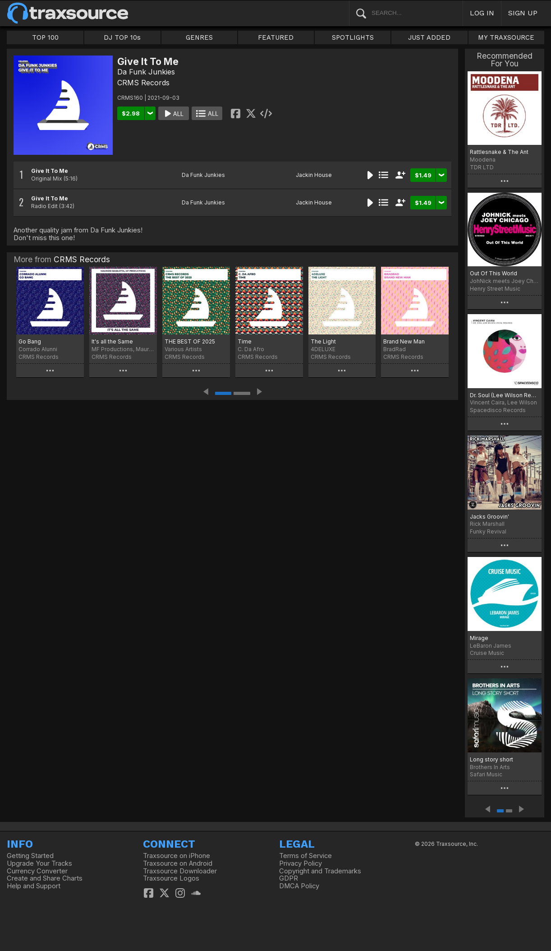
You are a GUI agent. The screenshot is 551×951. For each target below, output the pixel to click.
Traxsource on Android (177, 863)
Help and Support (33, 886)
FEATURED (276, 37)
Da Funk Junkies (146, 71)
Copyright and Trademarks (320, 871)
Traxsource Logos (171, 878)
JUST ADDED (429, 37)
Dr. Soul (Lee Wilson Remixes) (504, 395)
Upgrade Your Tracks (39, 863)
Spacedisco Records (498, 410)
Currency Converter (37, 871)
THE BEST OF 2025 (190, 341)
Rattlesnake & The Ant (499, 151)
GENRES (199, 37)
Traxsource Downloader (180, 871)
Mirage (479, 638)
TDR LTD (482, 167)
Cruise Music (487, 652)
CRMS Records (143, 82)
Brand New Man (404, 341)
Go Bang (29, 341)
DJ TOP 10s (122, 37)
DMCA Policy (299, 886)
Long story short (491, 759)
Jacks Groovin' (489, 516)
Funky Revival (488, 531)
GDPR (288, 878)
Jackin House (314, 175)
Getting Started (30, 856)
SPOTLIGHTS (353, 37)
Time (245, 341)
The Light (323, 341)
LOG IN (482, 13)
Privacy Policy (300, 863)
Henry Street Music (495, 288)
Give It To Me (49, 170)
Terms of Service (305, 856)
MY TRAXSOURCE (506, 37)
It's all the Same (112, 341)
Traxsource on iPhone (176, 856)
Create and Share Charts (45, 878)
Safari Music (486, 774)
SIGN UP (522, 13)
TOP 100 (45, 37)
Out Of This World (493, 273)
